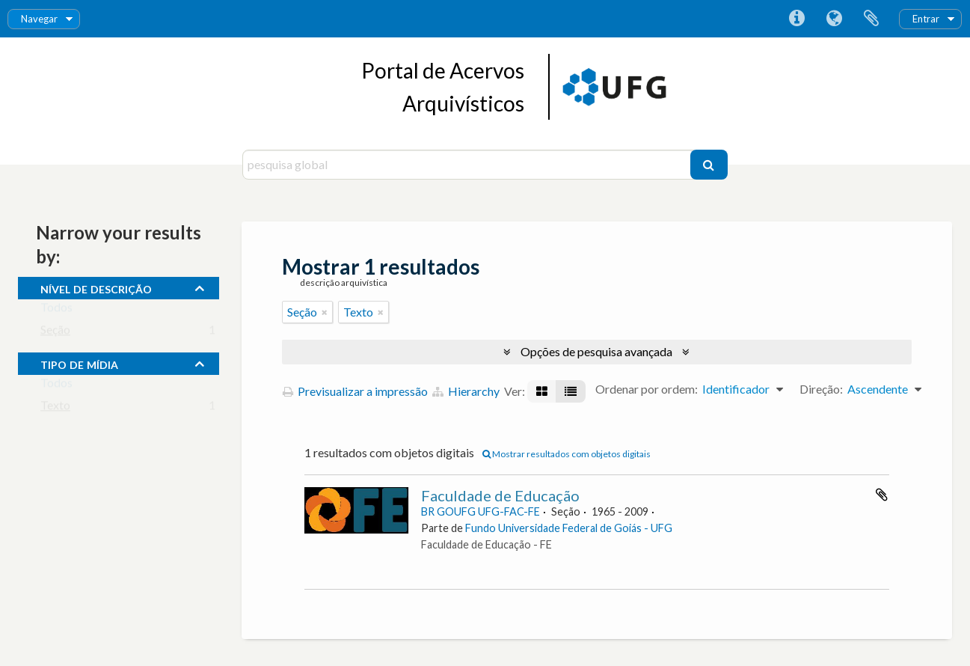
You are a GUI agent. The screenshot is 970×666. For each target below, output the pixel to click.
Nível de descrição (96, 287)
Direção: (821, 389)
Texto (55, 408)
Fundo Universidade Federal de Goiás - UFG (568, 528)
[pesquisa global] (468, 165)
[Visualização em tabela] (571, 391)
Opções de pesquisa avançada (596, 351)
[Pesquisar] (709, 165)
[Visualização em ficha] (541, 391)
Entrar (925, 19)
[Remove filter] (325, 312)
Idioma (834, 18)
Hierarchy (466, 391)
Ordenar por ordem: (646, 389)
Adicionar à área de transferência (881, 494)
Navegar (39, 19)
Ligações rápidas (796, 18)
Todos (56, 310)
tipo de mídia (79, 363)
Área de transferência (871, 18)
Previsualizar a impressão (355, 391)
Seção (55, 333)
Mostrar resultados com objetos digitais (566, 453)
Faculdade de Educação (500, 495)
